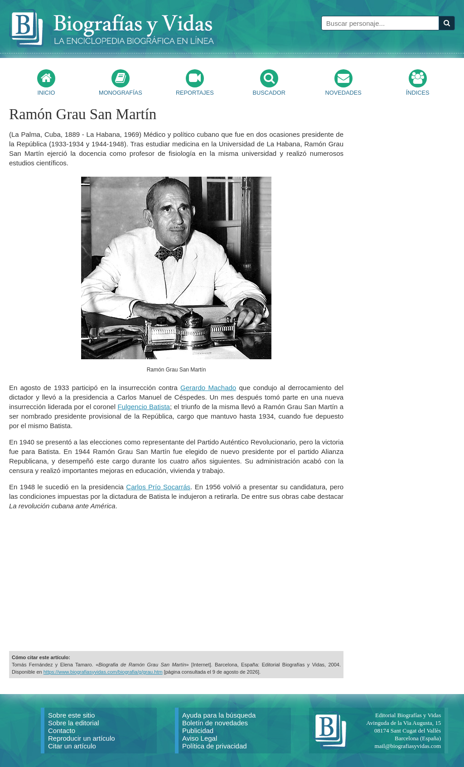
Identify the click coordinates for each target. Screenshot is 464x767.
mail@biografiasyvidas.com (408, 746)
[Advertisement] (176, 580)
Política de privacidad (214, 746)
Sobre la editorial (73, 723)
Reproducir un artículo (81, 738)
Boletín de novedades (215, 723)
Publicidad (197, 730)
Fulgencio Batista (144, 406)
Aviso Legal (199, 738)
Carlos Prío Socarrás (158, 487)
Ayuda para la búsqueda (219, 715)
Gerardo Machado (208, 387)
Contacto (61, 730)
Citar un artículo (72, 746)
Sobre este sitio (71, 715)
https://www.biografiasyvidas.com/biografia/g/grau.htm (103, 672)
